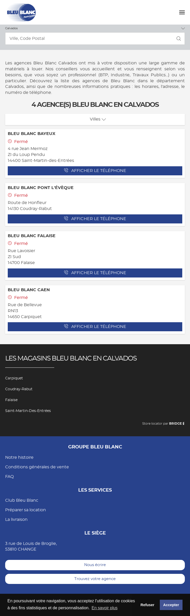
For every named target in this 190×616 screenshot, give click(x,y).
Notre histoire (19, 457)
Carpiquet (14, 378)
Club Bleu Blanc (21, 500)
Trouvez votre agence (95, 579)
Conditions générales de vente (37, 467)
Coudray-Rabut (19, 389)
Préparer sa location (25, 510)
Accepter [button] (171, 605)
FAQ (9, 477)
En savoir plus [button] (105, 608)
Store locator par (163, 423)
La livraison (16, 519)
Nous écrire (95, 565)
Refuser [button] (147, 605)
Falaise (11, 400)
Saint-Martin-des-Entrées (28, 411)
